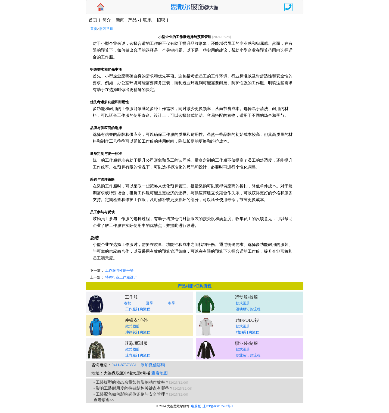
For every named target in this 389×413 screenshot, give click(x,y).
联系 (147, 20)
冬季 (171, 303)
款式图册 (243, 303)
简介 (106, 20)
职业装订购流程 (248, 355)
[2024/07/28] (221, 37)
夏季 (149, 303)
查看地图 (159, 373)
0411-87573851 (124, 365)
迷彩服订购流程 (137, 355)
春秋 (127, 303)
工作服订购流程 (137, 309)
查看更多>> (104, 400)
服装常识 (106, 29)
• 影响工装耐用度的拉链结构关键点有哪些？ (133, 388)
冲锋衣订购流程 (137, 332)
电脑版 (196, 406)
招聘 (161, 20)
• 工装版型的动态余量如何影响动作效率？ (131, 382)
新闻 (120, 20)
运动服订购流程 (248, 309)
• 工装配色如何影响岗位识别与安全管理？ (131, 394)
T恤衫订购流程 (247, 332)
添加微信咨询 (153, 365)
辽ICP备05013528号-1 (218, 406)
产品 (133, 20)
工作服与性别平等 (119, 270)
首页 (93, 20)
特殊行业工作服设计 (121, 277)
